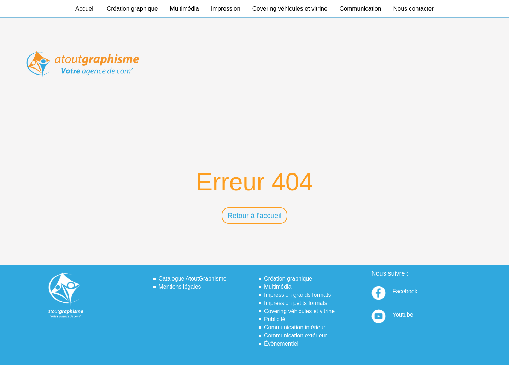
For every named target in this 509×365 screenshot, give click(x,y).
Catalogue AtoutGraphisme (193, 279)
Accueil (85, 8)
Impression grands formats (297, 295)
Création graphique (132, 8)
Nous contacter (413, 8)
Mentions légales (180, 287)
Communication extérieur (295, 335)
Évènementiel (281, 344)
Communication (360, 8)
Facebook (405, 291)
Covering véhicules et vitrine (290, 8)
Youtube (403, 315)
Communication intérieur (294, 327)
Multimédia (184, 8)
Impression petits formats (295, 303)
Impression (225, 8)
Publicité (274, 319)
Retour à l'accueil (255, 215)
